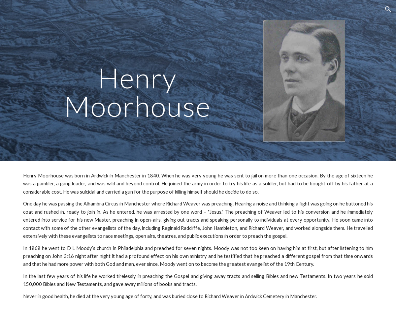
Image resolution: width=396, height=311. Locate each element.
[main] (137, 71)
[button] (388, 9)
